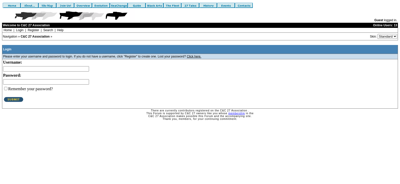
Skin (373, 36)
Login (19, 30)
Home (8, 30)
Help (60, 30)
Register (33, 30)
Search (48, 30)
